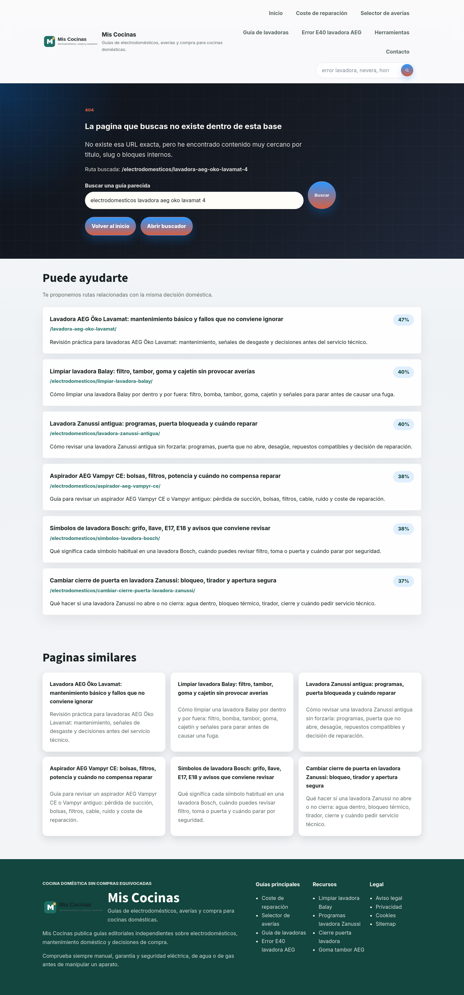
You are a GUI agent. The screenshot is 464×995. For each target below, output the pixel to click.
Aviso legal (389, 898)
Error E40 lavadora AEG (332, 32)
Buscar (322, 195)
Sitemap (386, 924)
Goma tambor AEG (341, 949)
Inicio (276, 13)
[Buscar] (407, 70)
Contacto (397, 51)
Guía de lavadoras (266, 32)
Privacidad (389, 907)
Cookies (386, 915)
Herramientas (392, 32)
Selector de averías (384, 13)
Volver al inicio (110, 226)
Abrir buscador (166, 226)
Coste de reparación (321, 13)
